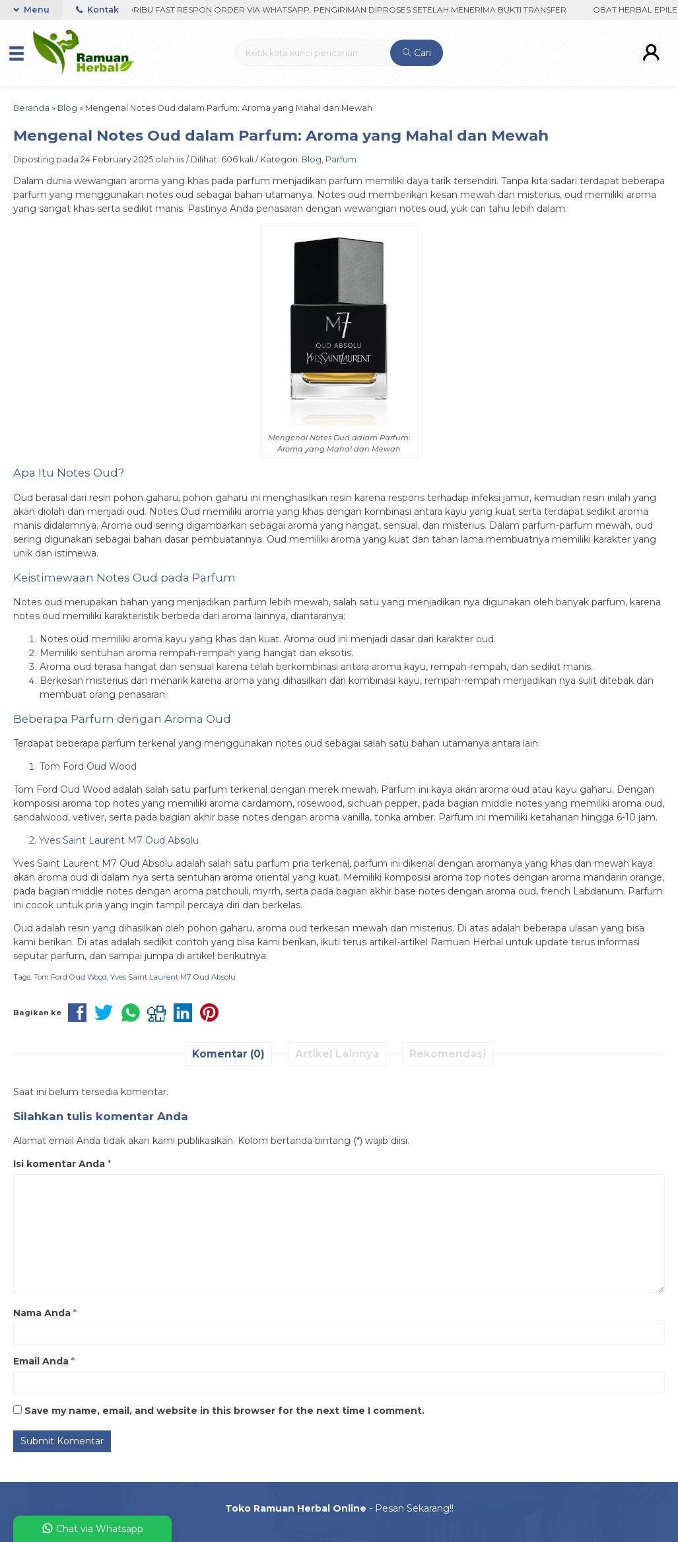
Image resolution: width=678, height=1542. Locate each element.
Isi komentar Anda (59, 1164)
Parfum (340, 159)
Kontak (97, 10)
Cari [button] (417, 53)
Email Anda (41, 1361)
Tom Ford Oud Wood (70, 977)
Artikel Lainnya (337, 1054)
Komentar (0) (228, 1054)
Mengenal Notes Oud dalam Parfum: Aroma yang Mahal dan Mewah (281, 135)
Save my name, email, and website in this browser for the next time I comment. (224, 1411)
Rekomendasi (447, 1054)
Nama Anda (42, 1313)
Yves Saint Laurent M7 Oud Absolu (173, 977)
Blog (312, 159)
